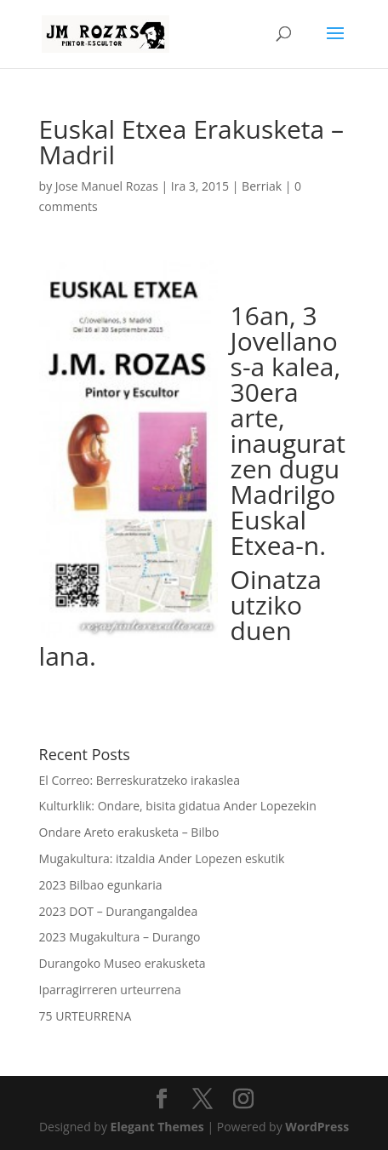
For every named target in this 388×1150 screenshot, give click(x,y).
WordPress (317, 1127)
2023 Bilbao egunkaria (101, 885)
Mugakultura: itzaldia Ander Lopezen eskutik (162, 858)
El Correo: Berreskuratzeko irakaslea (139, 780)
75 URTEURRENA (85, 1016)
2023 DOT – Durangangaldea (118, 911)
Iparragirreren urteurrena (110, 989)
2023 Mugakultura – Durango (120, 937)
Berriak (262, 186)
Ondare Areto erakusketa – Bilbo (129, 832)
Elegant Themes (157, 1127)
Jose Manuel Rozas (106, 186)
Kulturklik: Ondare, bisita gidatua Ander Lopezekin (178, 806)
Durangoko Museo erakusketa (122, 963)
